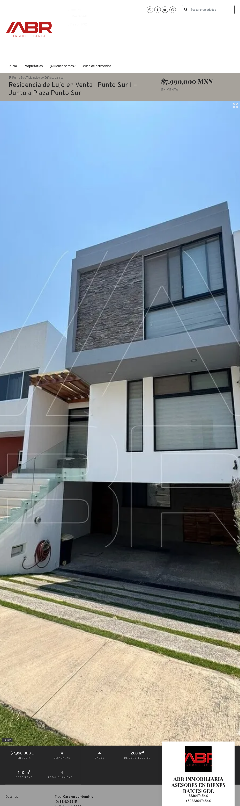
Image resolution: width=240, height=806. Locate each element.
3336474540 (77, 16)
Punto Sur (18, 78)
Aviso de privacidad (96, 66)
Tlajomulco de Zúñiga (39, 78)
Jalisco (59, 78)
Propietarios (33, 66)
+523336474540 (198, 801)
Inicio (13, 66)
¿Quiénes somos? (62, 66)
